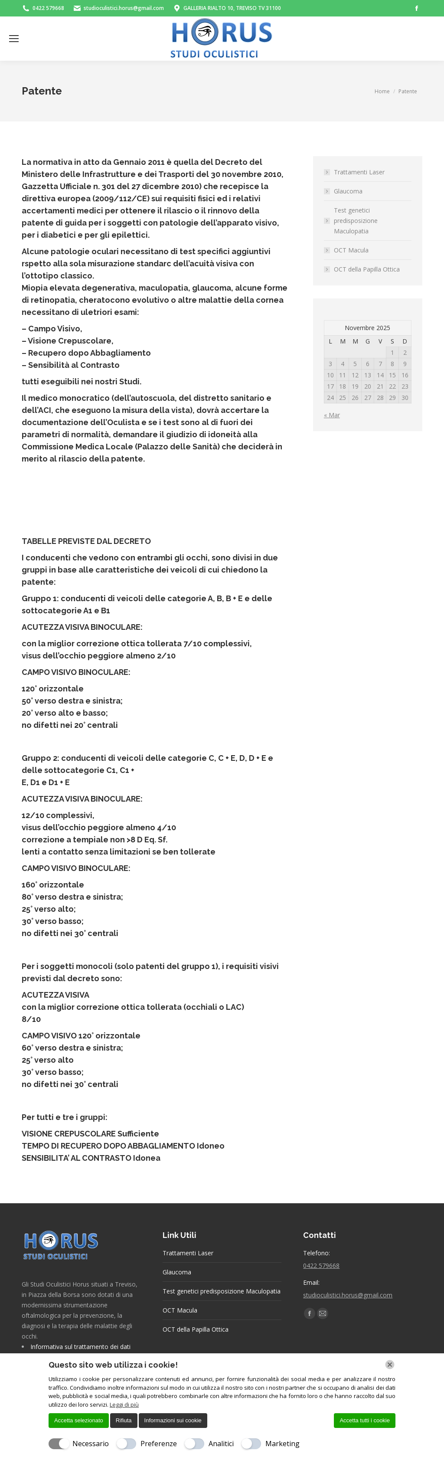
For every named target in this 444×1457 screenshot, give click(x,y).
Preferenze (158, 1443)
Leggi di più (124, 1404)
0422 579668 (321, 1265)
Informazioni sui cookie (173, 1420)
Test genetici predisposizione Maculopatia (356, 220)
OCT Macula (351, 250)
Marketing (282, 1443)
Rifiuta (124, 1420)
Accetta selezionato (78, 1420)
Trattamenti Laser (359, 172)
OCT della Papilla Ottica (367, 269)
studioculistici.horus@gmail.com (347, 1295)
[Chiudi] (389, 1364)
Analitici (221, 1443)
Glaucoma (348, 191)
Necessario (90, 1443)
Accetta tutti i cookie (365, 1420)
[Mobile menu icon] (14, 38)
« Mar (332, 415)
